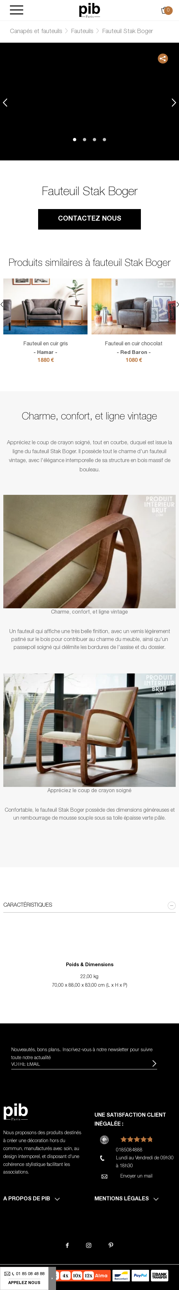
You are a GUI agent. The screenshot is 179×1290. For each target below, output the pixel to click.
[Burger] (16, 10)
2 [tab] (84, 139)
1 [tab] (74, 139)
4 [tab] (104, 139)
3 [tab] (94, 139)
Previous (5, 102)
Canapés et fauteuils (36, 32)
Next (174, 102)
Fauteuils (82, 32)
